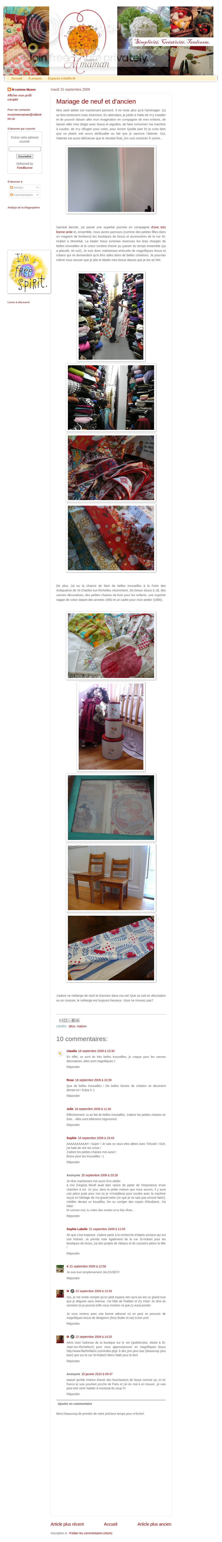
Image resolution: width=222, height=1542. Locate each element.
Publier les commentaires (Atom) (90, 1533)
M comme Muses (24, 89)
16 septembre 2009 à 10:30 (96, 1051)
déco (72, 1026)
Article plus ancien (154, 1524)
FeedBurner (25, 167)
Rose (70, 1080)
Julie (70, 1109)
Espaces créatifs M (61, 78)
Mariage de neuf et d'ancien (96, 101)
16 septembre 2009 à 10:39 (93, 1080)
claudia (72, 1051)
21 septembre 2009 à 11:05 (107, 1229)
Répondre (73, 1067)
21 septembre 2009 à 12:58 (88, 1266)
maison (81, 1026)
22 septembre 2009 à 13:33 (94, 1291)
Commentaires (21, 195)
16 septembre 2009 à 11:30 (93, 1109)
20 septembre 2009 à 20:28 (99, 1175)
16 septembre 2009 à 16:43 (96, 1138)
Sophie (72, 1138)
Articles (16, 187)
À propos (35, 78)
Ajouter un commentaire (75, 1403)
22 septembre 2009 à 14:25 (94, 1336)
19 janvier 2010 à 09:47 (97, 1374)
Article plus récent (67, 1524)
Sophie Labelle (77, 1229)
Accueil (16, 78)
